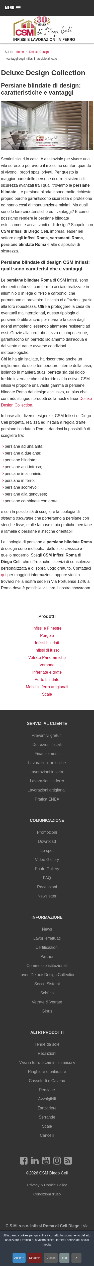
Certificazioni (47, 947)
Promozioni (47, 832)
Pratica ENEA (47, 799)
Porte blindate (47, 679)
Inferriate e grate (47, 672)
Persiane (47, 1090)
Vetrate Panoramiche (47, 657)
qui (3, 575)
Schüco (47, 993)
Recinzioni (47, 1053)
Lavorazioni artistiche (47, 763)
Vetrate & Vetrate (47, 1002)
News (47, 929)
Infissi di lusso (47, 650)
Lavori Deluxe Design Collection (47, 975)
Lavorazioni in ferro (47, 781)
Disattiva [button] (35, 1258)
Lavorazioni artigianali (47, 790)
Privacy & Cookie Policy (47, 1185)
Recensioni (47, 887)
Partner (46, 956)
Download (47, 841)
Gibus (47, 1011)
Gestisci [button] (50, 1258)
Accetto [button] (19, 1258)
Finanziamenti (47, 754)
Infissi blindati (47, 643)
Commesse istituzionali (47, 965)
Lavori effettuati (47, 938)
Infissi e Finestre (46, 628)
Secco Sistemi (47, 984)
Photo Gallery (47, 869)
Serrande (47, 1117)
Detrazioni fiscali (46, 744)
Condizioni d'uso (47, 1194)
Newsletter (47, 896)
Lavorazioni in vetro (47, 772)
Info (64, 1258)
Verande (47, 665)
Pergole (47, 635)
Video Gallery (47, 859)
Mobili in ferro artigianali (47, 687)
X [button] (76, 1258)
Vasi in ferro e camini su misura (47, 1062)
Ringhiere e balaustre (47, 1071)
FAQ (47, 878)
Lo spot (46, 850)
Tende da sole (47, 1044)
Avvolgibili (47, 1099)
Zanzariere (46, 1108)
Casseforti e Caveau (47, 1081)
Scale (47, 694)
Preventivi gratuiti (47, 735)
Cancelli (47, 1135)
